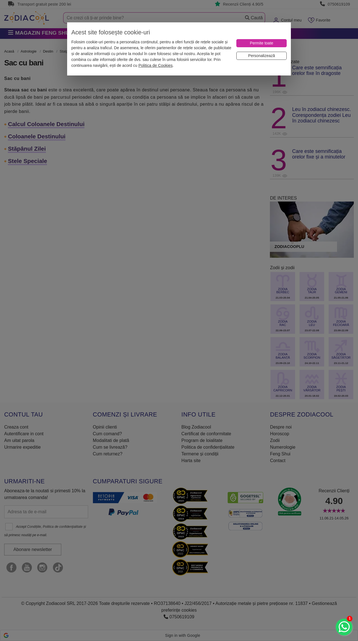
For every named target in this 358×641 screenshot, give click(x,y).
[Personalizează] (261, 56)
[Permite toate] (261, 43)
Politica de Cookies (155, 65)
